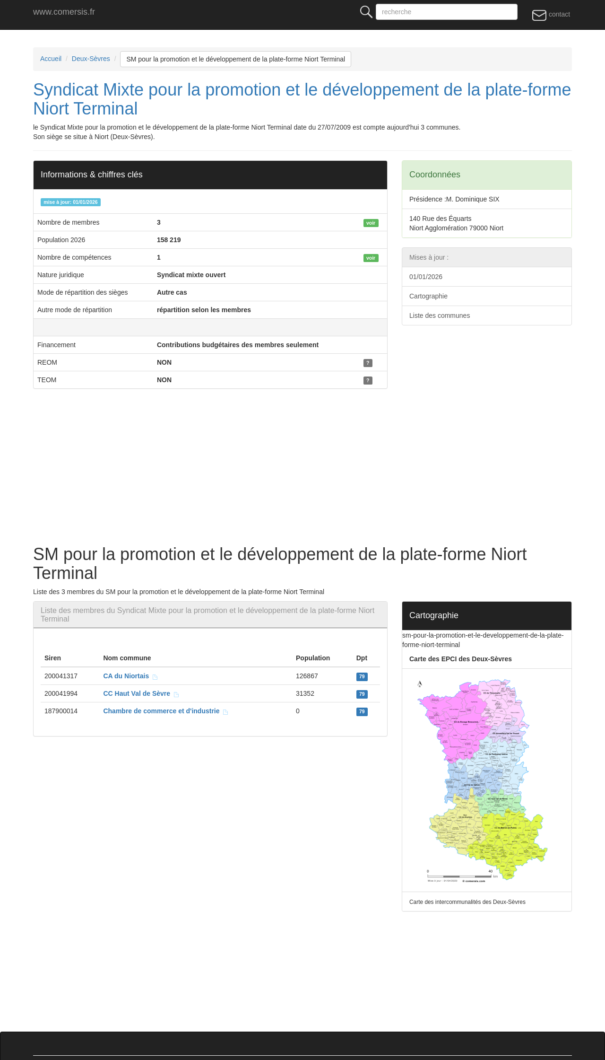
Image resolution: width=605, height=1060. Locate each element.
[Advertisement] (316, 469)
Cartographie (428, 296)
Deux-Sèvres (91, 58)
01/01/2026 (425, 276)
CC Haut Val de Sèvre (141, 693)
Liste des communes (439, 315)
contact (551, 14)
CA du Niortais (130, 676)
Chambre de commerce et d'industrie (166, 711)
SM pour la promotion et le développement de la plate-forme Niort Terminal (235, 59)
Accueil (50, 58)
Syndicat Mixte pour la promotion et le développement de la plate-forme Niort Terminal (302, 99)
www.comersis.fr (64, 12)
